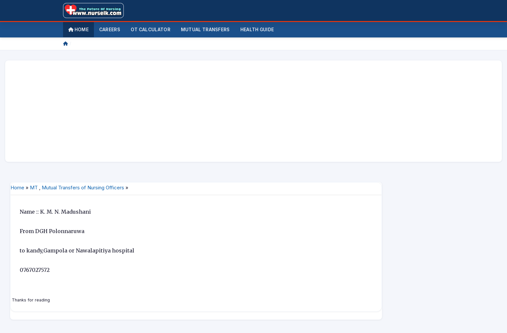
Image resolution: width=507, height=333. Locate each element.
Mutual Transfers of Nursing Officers (83, 187)
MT (34, 187)
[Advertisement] (208, 111)
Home (78, 29)
